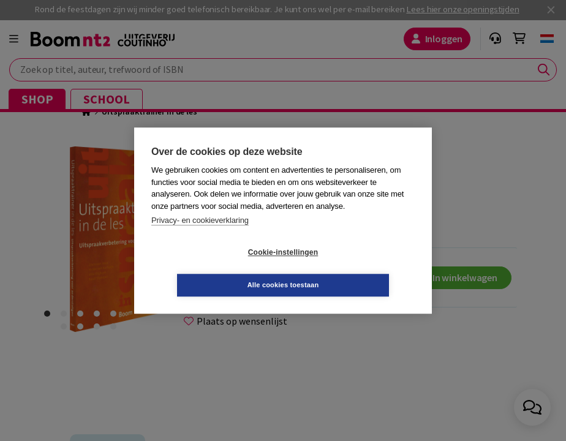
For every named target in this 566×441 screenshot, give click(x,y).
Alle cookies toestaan (356, 268)
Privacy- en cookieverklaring (200, 236)
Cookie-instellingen (210, 269)
